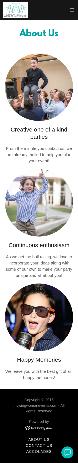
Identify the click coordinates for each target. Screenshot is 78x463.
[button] (72, 10)
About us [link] (39, 440)
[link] (15, 10)
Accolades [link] (39, 452)
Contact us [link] (39, 446)
